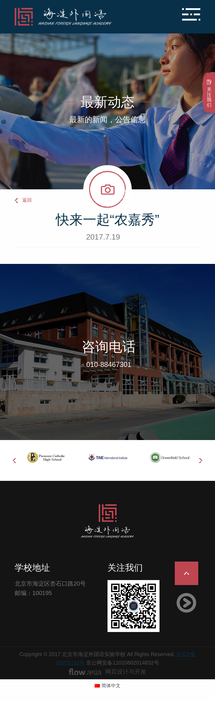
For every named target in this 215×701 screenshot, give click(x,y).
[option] (46, 457)
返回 (27, 200)
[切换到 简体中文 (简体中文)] (107, 686)
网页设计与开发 (125, 671)
